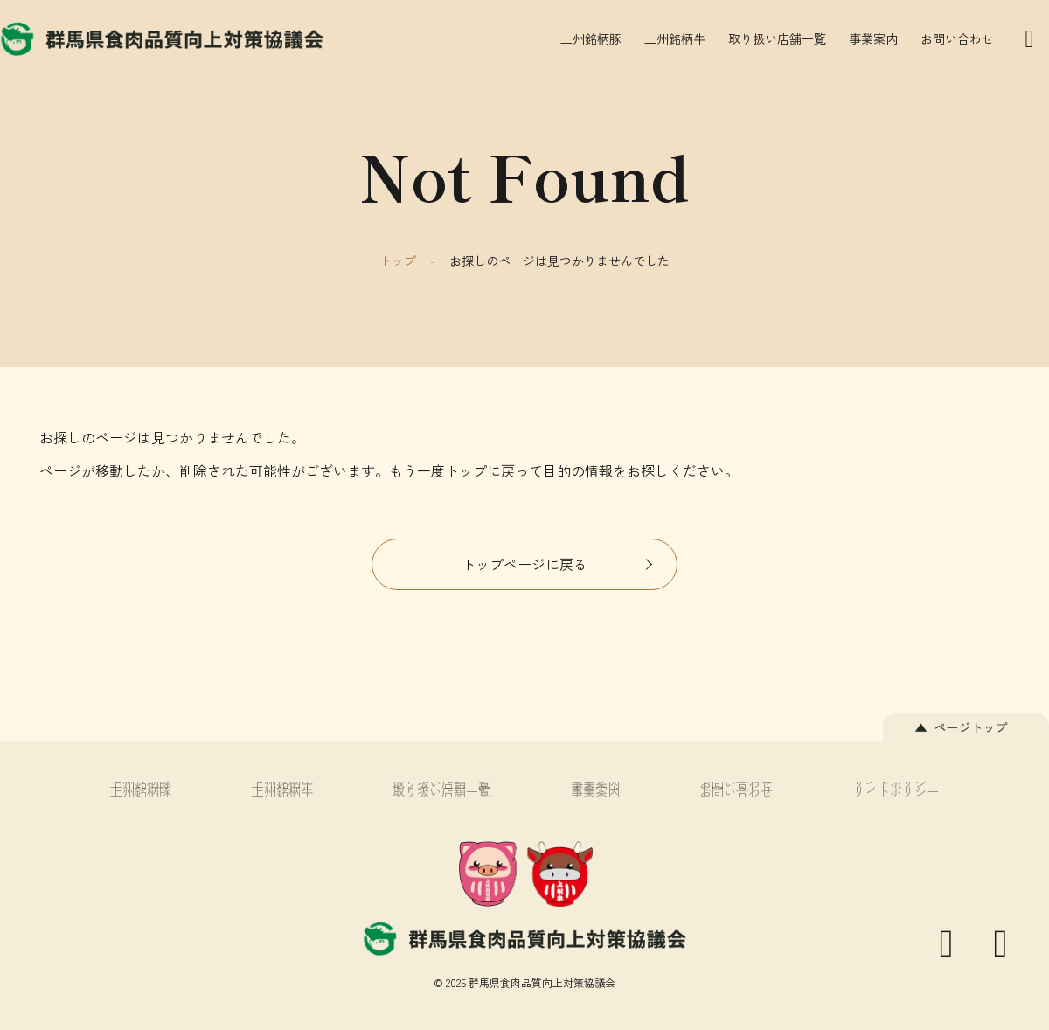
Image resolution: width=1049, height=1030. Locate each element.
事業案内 (873, 38)
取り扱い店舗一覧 (777, 38)
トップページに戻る (524, 563)
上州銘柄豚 (591, 38)
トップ (397, 260)
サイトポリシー (896, 791)
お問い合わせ (957, 38)
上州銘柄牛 (674, 38)
